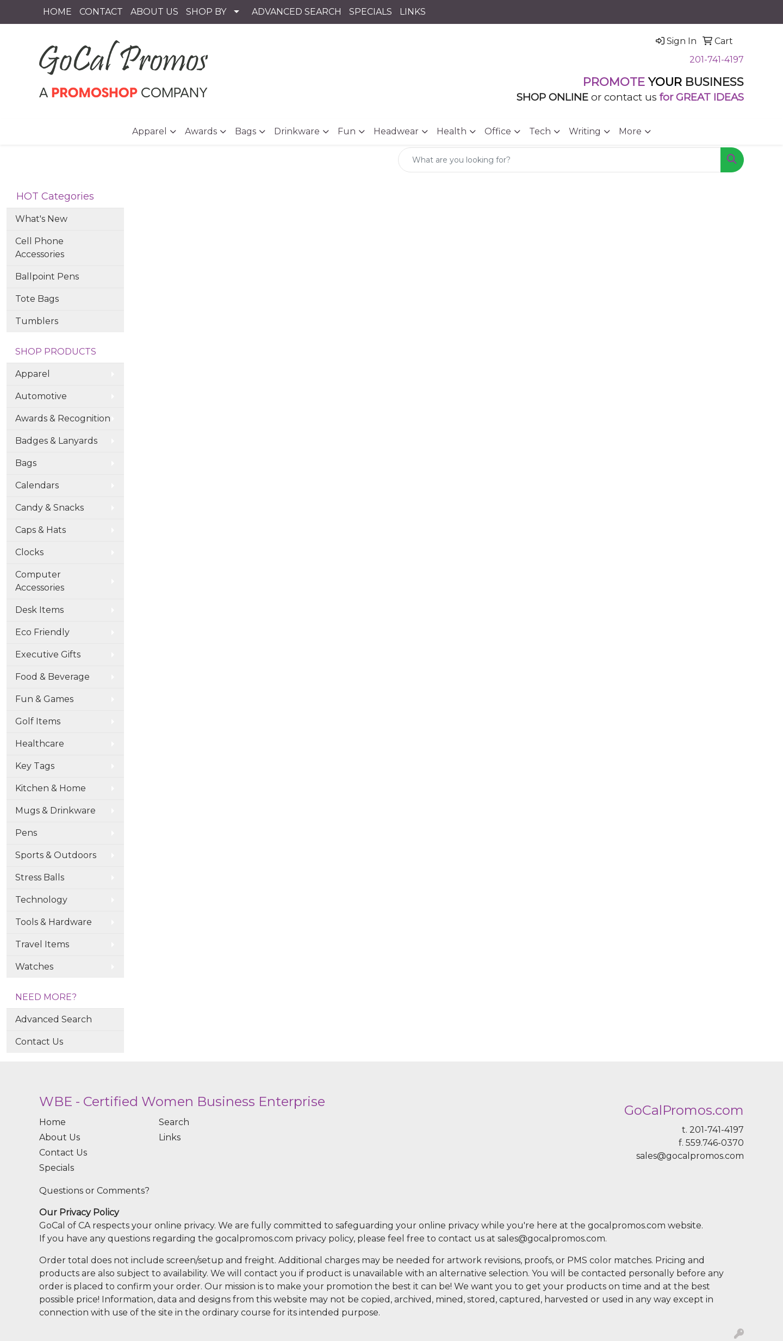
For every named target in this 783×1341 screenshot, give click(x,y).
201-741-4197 (716, 59)
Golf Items (37, 721)
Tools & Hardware (53, 922)
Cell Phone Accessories (39, 247)
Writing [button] (585, 131)
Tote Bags (37, 299)
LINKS (413, 12)
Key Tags (34, 766)
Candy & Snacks (49, 507)
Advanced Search (53, 1019)
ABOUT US (154, 12)
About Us (59, 1137)
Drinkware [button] (297, 131)
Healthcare (39, 743)
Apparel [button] (149, 131)
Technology (41, 900)
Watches (34, 966)
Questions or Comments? (94, 1190)
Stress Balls (39, 877)
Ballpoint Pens (47, 276)
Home (52, 1122)
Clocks (29, 552)
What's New (41, 219)
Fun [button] (347, 131)
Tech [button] (540, 131)
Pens (26, 833)
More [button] (630, 131)
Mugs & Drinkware (55, 810)
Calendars (37, 485)
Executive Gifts (47, 654)
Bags (25, 463)
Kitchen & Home (50, 788)
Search (174, 1122)
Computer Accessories (39, 581)
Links (170, 1137)
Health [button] (452, 131)
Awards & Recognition (62, 418)
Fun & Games (44, 699)
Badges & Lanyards (56, 441)
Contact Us (39, 1041)
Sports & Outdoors (55, 855)
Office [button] (497, 131)
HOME (57, 12)
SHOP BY (206, 12)
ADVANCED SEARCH (296, 12)
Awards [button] (201, 131)
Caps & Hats (40, 530)
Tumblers (36, 321)
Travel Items (42, 944)
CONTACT (101, 12)
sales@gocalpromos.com (690, 1156)
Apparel (32, 374)
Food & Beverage (52, 677)
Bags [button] (245, 131)
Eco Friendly (42, 632)
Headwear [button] (396, 131)
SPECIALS (370, 12)
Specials (56, 1168)
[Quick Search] (559, 159)
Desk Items (39, 610)
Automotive (41, 396)
